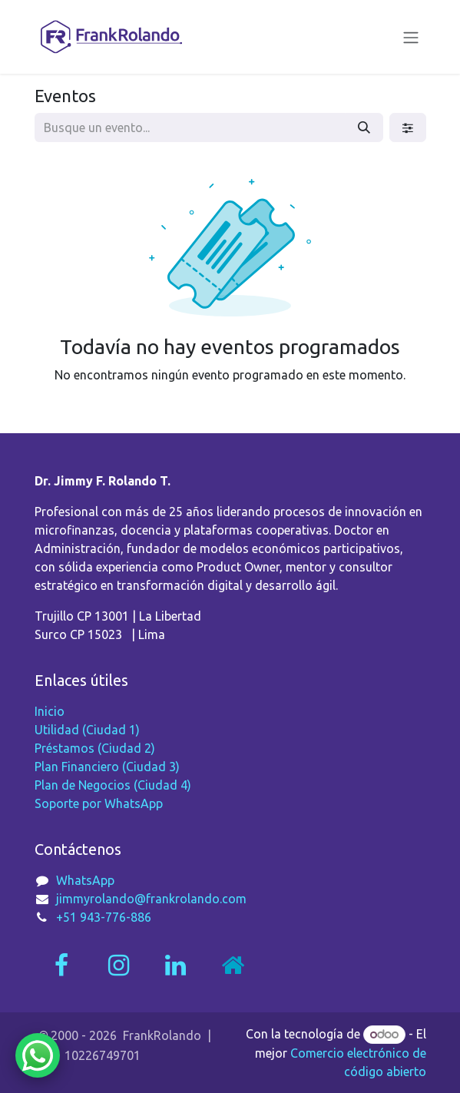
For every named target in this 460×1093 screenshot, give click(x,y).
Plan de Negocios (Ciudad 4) (113, 785)
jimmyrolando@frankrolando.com (151, 899)
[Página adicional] (232, 965)
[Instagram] (118, 965)
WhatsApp (85, 880)
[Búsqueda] (364, 127)
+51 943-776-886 (103, 917)
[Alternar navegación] (410, 37)
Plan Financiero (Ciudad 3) (107, 766)
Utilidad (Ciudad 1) (87, 730)
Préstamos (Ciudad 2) (95, 748)
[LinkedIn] (175, 965)
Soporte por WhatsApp (99, 803)
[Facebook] (61, 965)
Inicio (50, 711)
